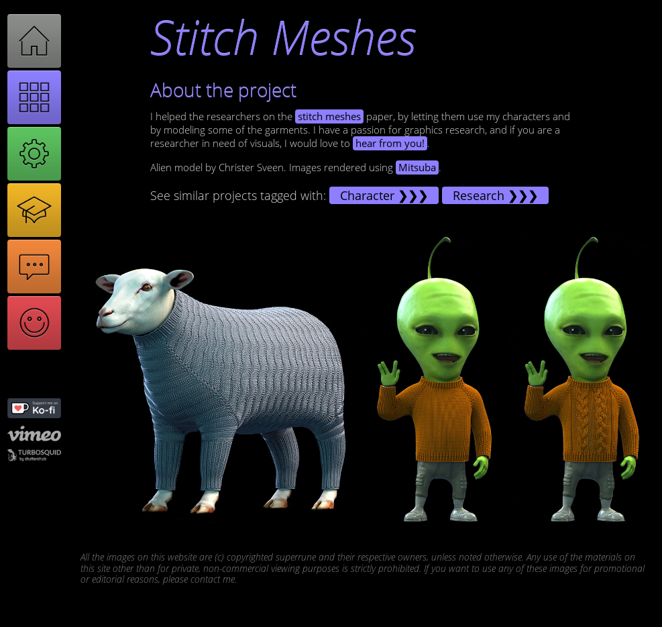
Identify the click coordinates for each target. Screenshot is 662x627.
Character (367, 195)
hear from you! (390, 143)
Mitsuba (417, 167)
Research (478, 195)
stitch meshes (329, 116)
